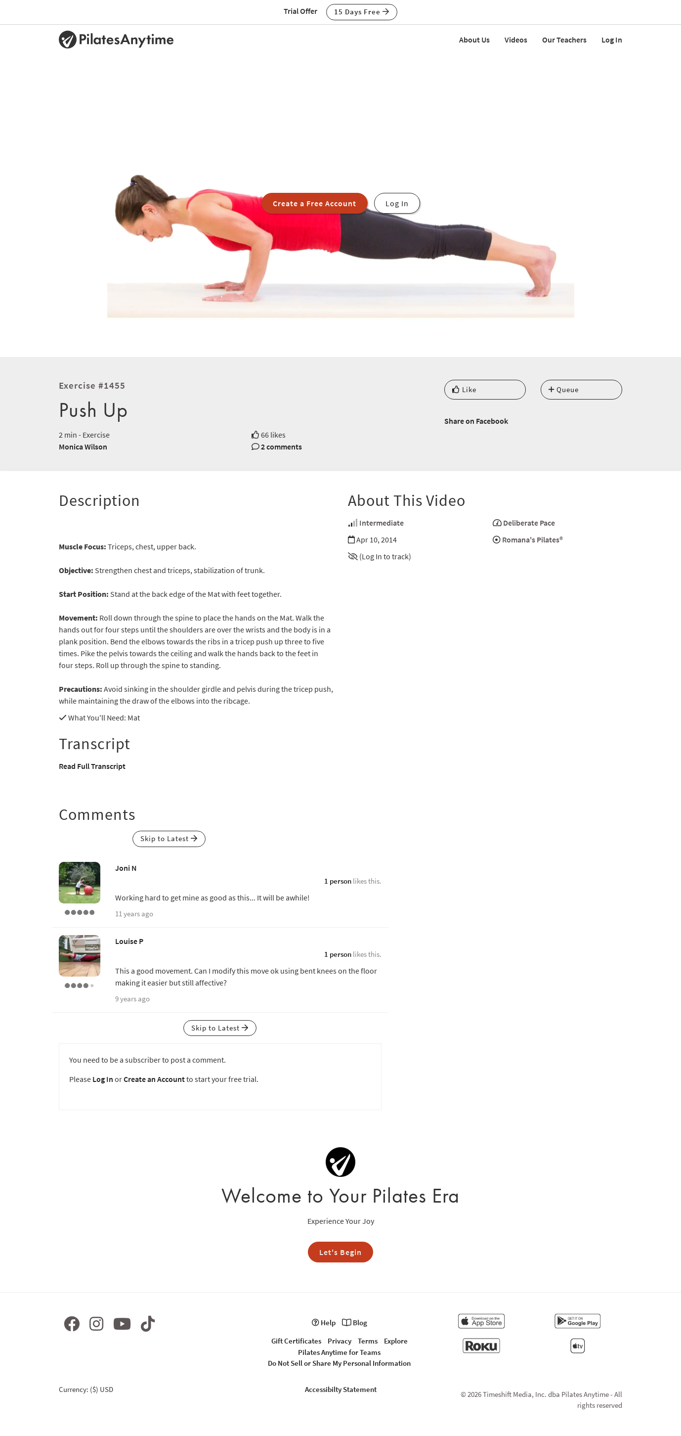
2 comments (281, 446)
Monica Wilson (83, 446)
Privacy (339, 1341)
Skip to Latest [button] (169, 838)
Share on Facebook (476, 421)
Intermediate (381, 523)
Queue (564, 389)
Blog (354, 1322)
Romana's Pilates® (532, 539)
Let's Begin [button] (340, 1252)
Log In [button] (397, 203)
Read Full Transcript (92, 766)
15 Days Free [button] (361, 11)
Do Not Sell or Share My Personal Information (339, 1363)
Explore (396, 1341)
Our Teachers (564, 40)
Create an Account (154, 1079)
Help (324, 1322)
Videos (516, 40)
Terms (368, 1341)
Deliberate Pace (529, 523)
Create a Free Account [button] (314, 203)
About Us (474, 40)
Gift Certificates (296, 1341)
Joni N (126, 868)
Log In (611, 40)
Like (464, 389)
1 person (337, 881)
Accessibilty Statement (341, 1389)
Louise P (129, 941)
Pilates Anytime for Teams (339, 1352)
